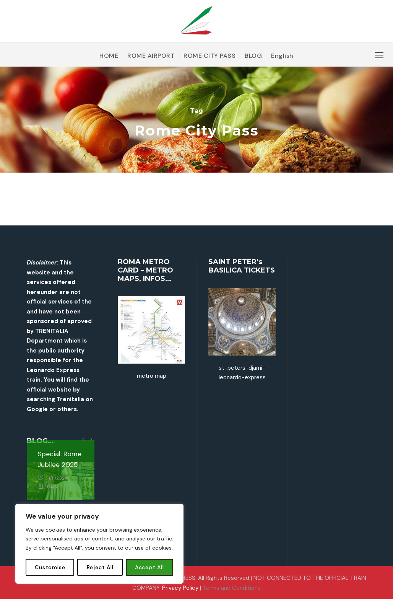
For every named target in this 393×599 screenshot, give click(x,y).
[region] (99, 544)
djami (53, 487)
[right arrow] (90, 439)
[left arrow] (83, 439)
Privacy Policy (180, 588)
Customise (50, 567)
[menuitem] (282, 59)
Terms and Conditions (232, 588)
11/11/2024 (57, 478)
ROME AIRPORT (150, 56)
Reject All (100, 567)
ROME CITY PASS (209, 56)
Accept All (149, 567)
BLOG (253, 56)
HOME (108, 56)
